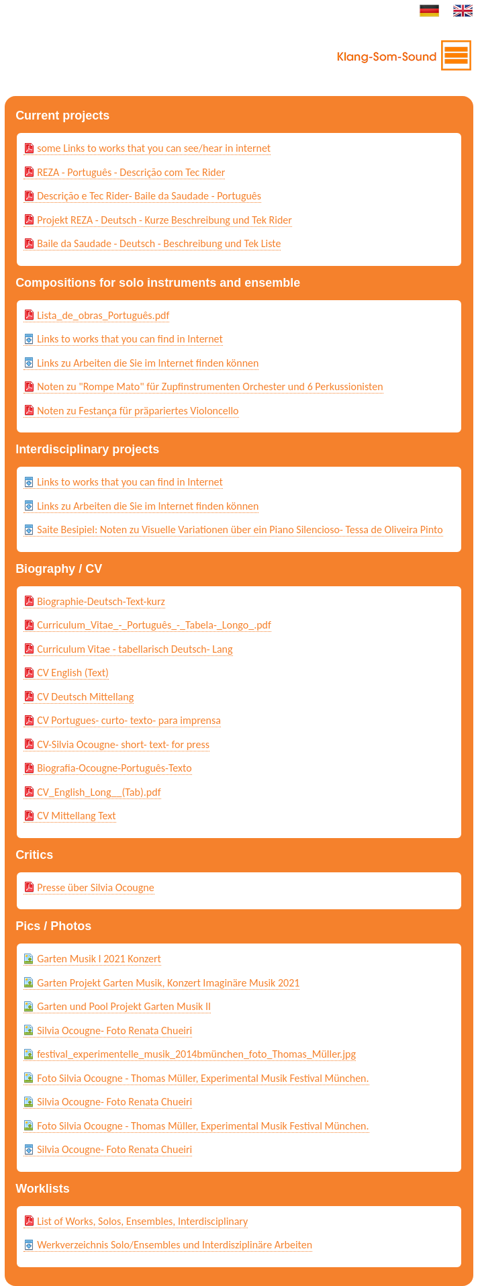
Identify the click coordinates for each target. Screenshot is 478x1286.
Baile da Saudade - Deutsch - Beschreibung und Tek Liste (159, 243)
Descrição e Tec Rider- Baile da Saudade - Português (149, 195)
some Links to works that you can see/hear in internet (154, 148)
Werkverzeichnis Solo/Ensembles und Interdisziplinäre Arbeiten (174, 1244)
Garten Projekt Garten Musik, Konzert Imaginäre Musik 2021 (168, 982)
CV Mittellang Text (76, 815)
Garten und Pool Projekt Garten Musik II (124, 1006)
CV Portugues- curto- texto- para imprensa (129, 720)
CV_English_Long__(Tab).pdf (98, 792)
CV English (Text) (73, 672)
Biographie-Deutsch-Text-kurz (101, 601)
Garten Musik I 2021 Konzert (99, 958)
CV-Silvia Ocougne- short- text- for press (123, 744)
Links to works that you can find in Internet (130, 338)
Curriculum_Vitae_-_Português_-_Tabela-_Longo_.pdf (154, 624)
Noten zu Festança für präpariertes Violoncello (137, 410)
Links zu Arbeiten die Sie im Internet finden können (147, 363)
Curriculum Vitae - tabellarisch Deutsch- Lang (134, 649)
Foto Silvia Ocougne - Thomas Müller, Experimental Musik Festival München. (203, 1078)
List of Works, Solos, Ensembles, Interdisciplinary (142, 1221)
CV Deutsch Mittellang (85, 696)
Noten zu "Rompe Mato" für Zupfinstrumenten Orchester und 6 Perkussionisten (210, 386)
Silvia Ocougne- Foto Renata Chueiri (114, 1030)
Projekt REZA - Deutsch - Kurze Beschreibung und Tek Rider (164, 220)
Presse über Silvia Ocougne (95, 887)
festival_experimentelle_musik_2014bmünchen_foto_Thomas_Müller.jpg (196, 1054)
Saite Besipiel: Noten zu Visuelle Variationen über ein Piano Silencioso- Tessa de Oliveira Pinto (239, 529)
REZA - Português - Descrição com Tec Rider (131, 172)
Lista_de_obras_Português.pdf (103, 315)
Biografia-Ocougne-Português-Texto (114, 768)
